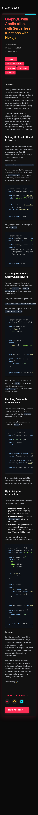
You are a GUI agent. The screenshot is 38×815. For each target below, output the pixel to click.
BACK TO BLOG (10, 8)
